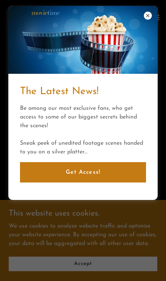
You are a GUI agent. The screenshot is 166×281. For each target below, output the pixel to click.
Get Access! (83, 172)
